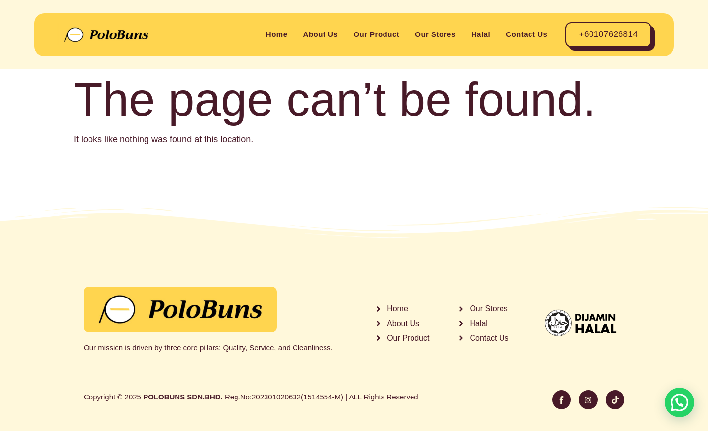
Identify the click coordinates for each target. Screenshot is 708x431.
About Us (320, 34)
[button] (679, 402)
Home (277, 34)
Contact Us (526, 34)
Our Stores (435, 34)
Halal (481, 34)
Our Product (376, 34)
